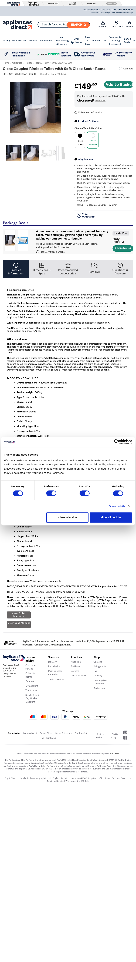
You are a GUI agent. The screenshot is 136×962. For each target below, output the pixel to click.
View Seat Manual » (19, 624)
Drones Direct (46, 777)
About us (76, 705)
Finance (29, 725)
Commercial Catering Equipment (115, 41)
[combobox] (64, 24)
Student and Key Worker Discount (32, 742)
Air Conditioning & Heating (62, 41)
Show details (117, 506)
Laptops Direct (30, 777)
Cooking (5, 40)
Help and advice (30, 702)
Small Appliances (76, 40)
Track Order (116, 24)
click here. (114, 797)
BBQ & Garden (127, 40)
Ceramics (17, 62)
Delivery (52, 705)
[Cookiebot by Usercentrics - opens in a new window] (116, 442)
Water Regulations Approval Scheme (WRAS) (74, 597)
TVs (105, 40)
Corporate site (78, 719)
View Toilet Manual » (19, 615)
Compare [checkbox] (128, 68)
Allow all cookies (110, 517)
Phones (96, 40)
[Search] (78, 25)
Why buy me (85, 159)
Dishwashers (46, 40)
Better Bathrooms (63, 777)
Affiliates (75, 710)
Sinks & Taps (87, 41)
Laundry (32, 40)
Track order (31, 734)
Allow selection (67, 517)
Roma (38, 62)
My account (31, 729)
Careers (75, 714)
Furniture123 (81, 777)
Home (6, 62)
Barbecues (99, 731)
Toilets (28, 62)
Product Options (88, 121)
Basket (129, 24)
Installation (54, 710)
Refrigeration (19, 40)
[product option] (80, 140)
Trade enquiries (56, 722)
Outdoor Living (49, 781)
